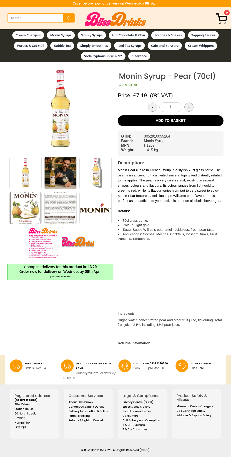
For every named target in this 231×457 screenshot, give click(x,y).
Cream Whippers (201, 45)
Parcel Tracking (79, 416)
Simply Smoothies (94, 45)
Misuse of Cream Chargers (195, 406)
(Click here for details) (60, 277)
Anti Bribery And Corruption (141, 420)
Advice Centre (201, 363)
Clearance (139, 56)
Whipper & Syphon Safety (194, 415)
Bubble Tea (62, 45)
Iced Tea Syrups (130, 45)
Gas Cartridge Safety (191, 411)
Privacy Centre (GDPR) (138, 402)
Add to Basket (171, 121)
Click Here (197, 368)
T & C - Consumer (135, 429)
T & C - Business (134, 425)
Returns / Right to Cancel (86, 420)
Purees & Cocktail (30, 45)
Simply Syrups (92, 35)
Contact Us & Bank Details (86, 407)
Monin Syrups (60, 35)
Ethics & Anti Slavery (136, 407)
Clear (144, 450)
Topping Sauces (203, 35)
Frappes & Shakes (168, 35)
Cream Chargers (28, 35)
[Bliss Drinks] (115, 19)
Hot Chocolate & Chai (128, 35)
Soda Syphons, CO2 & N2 (103, 56)
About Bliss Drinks (81, 402)
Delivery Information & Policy (88, 411)
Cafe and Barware (164, 45)
